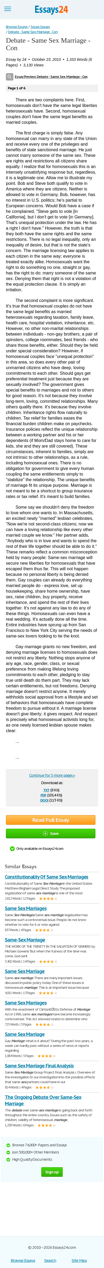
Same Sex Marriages (26, 908)
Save (51, 833)
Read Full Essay (50, 819)
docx (44, 800)
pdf (43, 795)
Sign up (52, 1171)
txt (46, 790)
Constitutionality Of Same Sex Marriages (46, 877)
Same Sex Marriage (24, 971)
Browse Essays (23, 1260)
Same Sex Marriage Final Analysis (39, 1066)
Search (50, 1260)
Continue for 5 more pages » (52, 775)
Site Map (79, 1260)
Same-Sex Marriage (25, 940)
